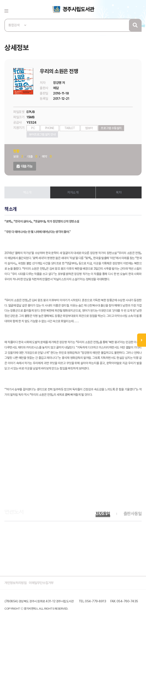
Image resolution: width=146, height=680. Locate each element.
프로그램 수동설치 (111, 128)
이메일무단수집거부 (41, 583)
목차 (118, 192)
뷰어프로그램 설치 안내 (42, 134)
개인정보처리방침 (15, 583)
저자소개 (72, 192)
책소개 (27, 192)
